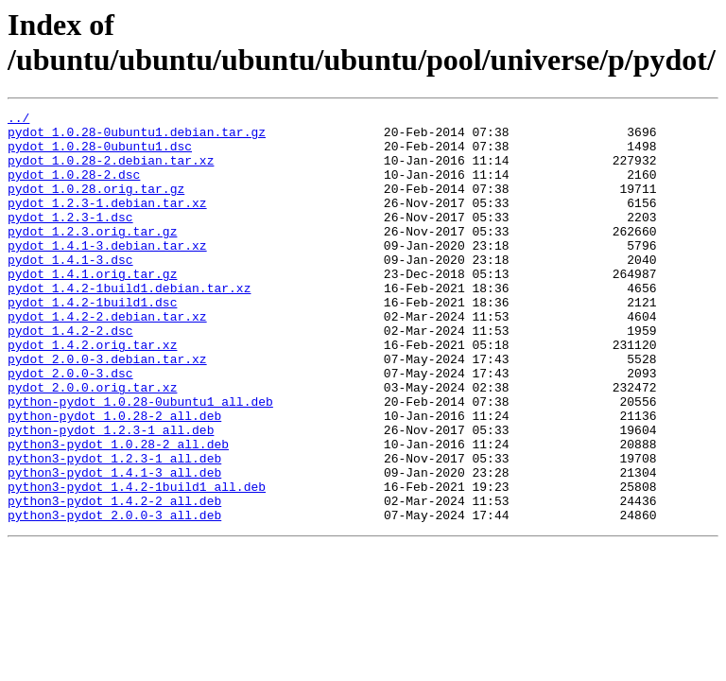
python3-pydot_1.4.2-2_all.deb (114, 579)
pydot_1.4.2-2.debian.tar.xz (107, 358)
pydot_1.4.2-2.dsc (70, 375)
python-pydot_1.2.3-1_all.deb (111, 494)
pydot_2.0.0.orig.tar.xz (92, 443)
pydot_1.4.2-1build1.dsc (92, 341)
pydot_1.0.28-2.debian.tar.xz (111, 171)
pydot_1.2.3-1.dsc (70, 239)
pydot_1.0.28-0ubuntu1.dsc (100, 154)
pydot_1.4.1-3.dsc (70, 290)
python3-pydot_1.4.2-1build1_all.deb (137, 562)
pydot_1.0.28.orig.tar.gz (96, 205)
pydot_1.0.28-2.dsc (74, 188)
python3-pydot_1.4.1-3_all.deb (114, 545)
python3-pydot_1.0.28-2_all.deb (118, 511)
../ (18, 120)
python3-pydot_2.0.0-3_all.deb (114, 596)
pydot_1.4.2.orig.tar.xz (92, 392)
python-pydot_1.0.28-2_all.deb (114, 477)
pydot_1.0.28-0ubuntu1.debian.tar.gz (137, 137)
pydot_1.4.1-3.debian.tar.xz (107, 273)
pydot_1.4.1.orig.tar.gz (92, 307)
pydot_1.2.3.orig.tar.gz (92, 256)
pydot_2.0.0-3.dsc (70, 426)
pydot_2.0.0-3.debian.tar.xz (107, 409)
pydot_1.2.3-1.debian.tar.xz (107, 222)
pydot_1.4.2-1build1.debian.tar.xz (129, 324)
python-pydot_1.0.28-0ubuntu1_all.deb (140, 460)
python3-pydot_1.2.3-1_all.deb (114, 528)
